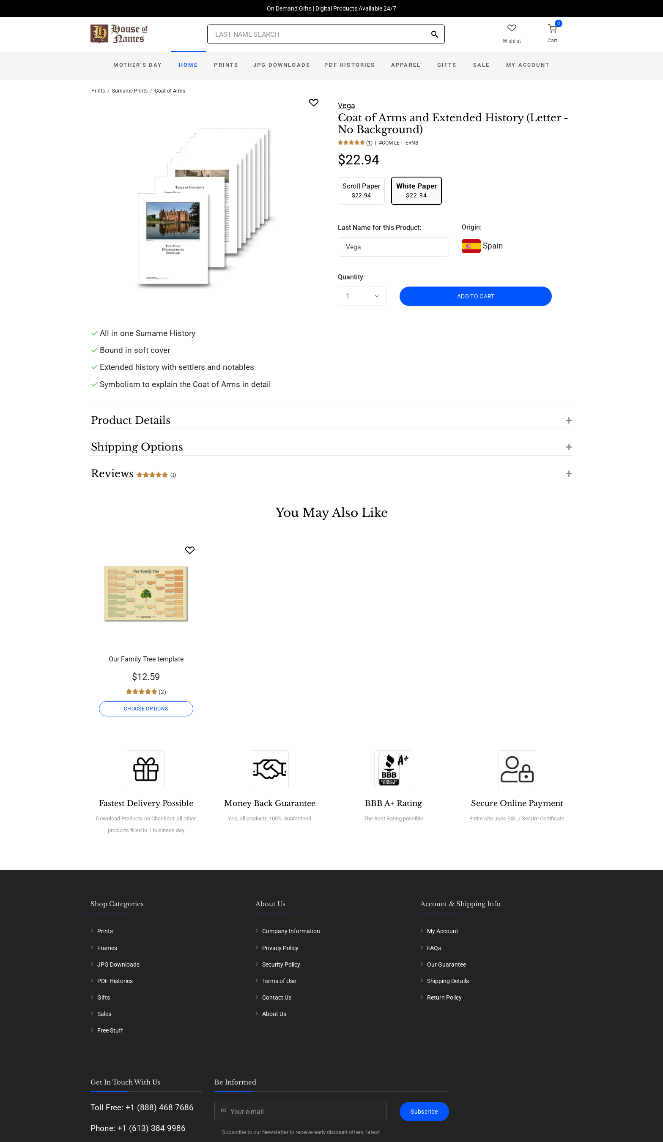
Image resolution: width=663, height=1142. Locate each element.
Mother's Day (137, 65)
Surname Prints (130, 91)
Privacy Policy (280, 948)
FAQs (434, 948)
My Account (528, 65)
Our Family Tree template (146, 659)
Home (188, 65)
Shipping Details (448, 981)
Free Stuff (110, 1030)
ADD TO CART (476, 296)
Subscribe (424, 1111)
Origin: (472, 227)
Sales (104, 1014)
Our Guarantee (446, 964)
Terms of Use (279, 981)
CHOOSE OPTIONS (146, 709)
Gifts (447, 65)
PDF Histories (349, 65)
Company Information (291, 931)
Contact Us (276, 997)
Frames (107, 948)
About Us (274, 1014)
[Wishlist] (189, 550)
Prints (226, 65)
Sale (481, 65)
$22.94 (361, 190)
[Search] (435, 34)
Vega (346, 105)
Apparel (406, 65)
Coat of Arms (170, 91)
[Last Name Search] (326, 34)
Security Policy (281, 964)
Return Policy (444, 997)
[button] (331, 415)
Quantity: (351, 277)
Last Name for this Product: (379, 228)
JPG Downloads (281, 65)
